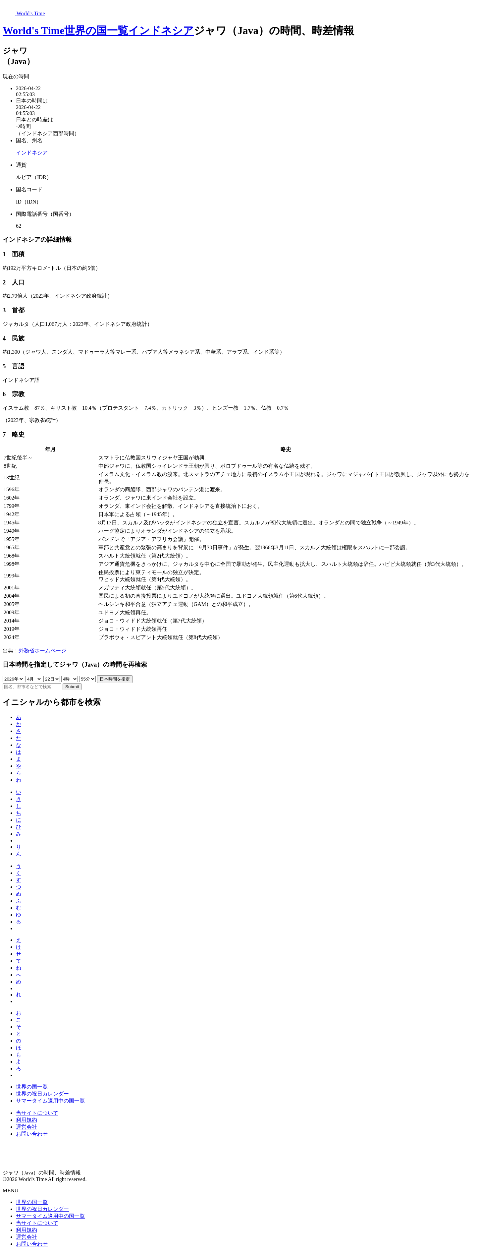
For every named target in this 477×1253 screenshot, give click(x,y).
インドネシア (161, 30)
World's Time (33, 30)
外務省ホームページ (42, 650)
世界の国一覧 (96, 30)
